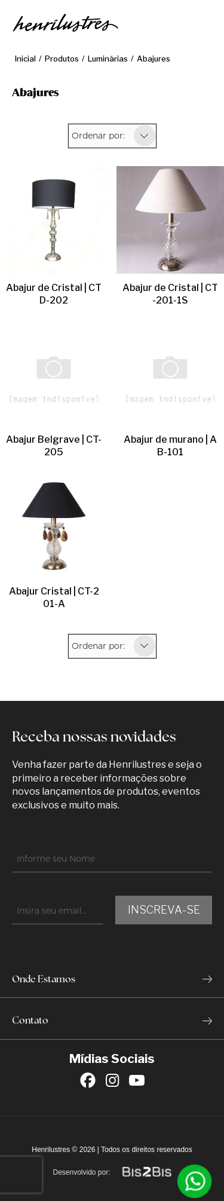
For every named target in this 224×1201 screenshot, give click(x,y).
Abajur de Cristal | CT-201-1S (170, 294)
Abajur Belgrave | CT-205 (54, 446)
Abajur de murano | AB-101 (170, 446)
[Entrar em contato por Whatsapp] (194, 1181)
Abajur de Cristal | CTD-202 (54, 294)
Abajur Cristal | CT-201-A (54, 597)
